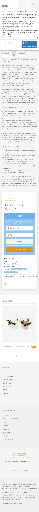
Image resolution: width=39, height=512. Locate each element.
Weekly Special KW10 (11, 272)
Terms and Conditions (11, 419)
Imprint (5, 425)
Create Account (19, 249)
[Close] (36, 10)
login (19, 242)
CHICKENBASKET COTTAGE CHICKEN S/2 (19, 346)
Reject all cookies (13, 43)
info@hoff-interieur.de (19, 458)
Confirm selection (29, 43)
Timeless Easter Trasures (18, 269)
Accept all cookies (29, 46)
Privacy (5, 422)
